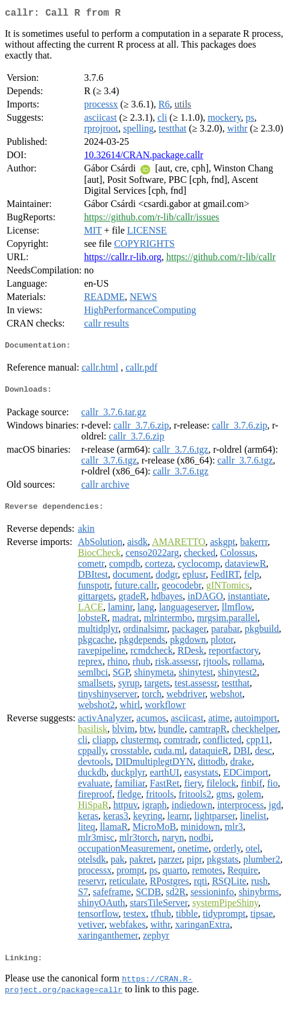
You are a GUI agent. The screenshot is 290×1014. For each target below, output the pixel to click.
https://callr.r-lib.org (122, 259)
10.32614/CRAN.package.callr (143, 157)
